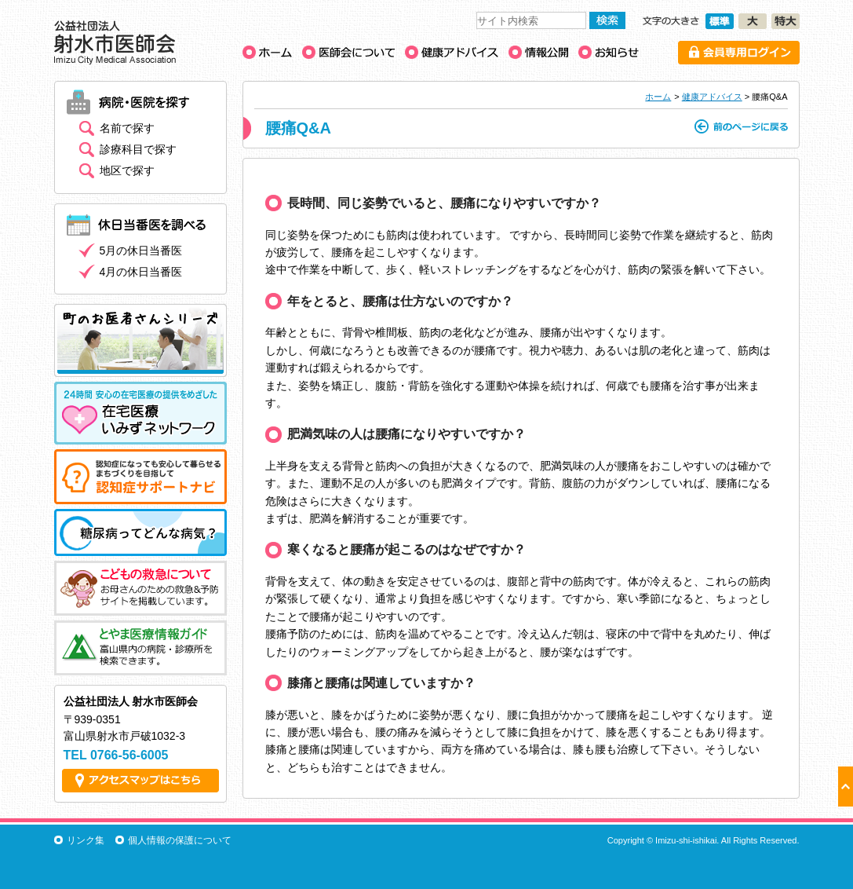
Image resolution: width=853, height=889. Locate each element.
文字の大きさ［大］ (752, 21)
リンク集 (85, 840)
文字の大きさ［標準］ (719, 21)
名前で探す (127, 128)
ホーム (658, 96)
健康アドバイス (712, 96)
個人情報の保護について (179, 840)
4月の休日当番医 (141, 271)
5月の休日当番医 (141, 250)
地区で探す (127, 170)
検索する (607, 20)
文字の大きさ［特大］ (785, 21)
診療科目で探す (138, 149)
